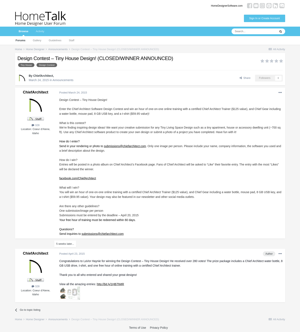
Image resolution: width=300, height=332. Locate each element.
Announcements (63, 80)
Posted (73, 92)
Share (245, 77)
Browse (23, 33)
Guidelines (55, 40)
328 (35, 125)
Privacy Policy (159, 327)
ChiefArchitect (43, 75)
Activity (40, 31)
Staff (71, 40)
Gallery (37, 40)
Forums (21, 40)
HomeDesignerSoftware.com (226, 5)
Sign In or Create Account (264, 18)
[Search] (254, 31)
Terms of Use (137, 327)
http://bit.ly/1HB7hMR (110, 284)
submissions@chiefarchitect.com (125, 146)
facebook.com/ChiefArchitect (77, 178)
